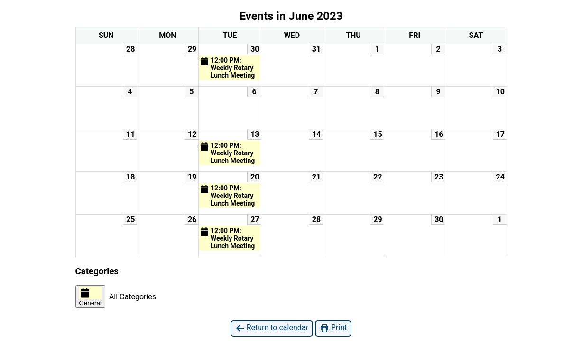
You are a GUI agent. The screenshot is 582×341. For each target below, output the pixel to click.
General (90, 296)
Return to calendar (271, 328)
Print (333, 328)
